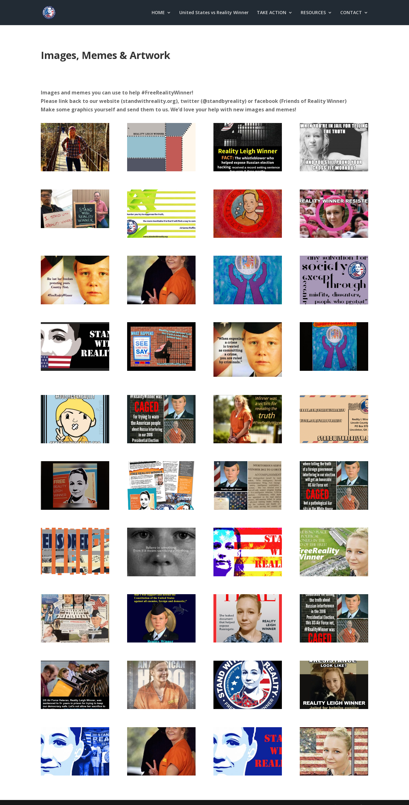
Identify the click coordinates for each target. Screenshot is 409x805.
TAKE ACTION (271, 12)
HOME (158, 12)
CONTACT (351, 12)
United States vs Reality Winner (214, 12)
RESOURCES (313, 12)
